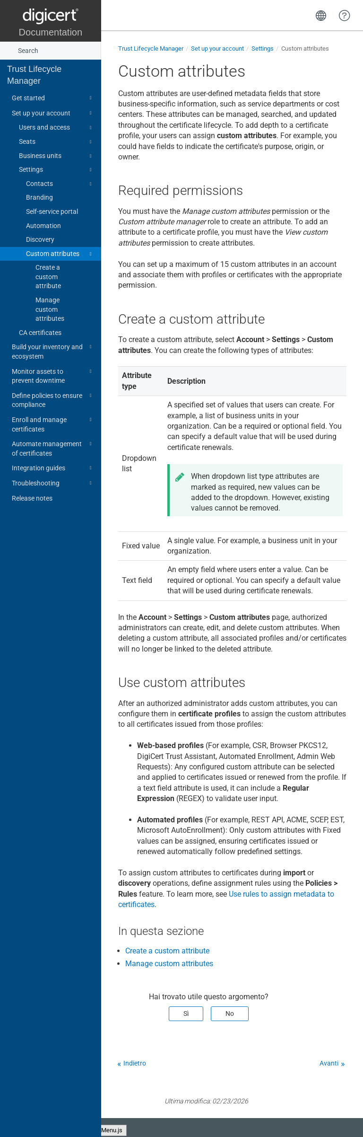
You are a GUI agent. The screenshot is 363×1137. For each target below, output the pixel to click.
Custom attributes (60, 254)
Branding (39, 197)
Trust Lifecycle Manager (34, 75)
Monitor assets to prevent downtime (53, 375)
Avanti (329, 1063)
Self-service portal (52, 211)
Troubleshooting (53, 483)
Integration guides (53, 468)
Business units (57, 156)
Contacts (60, 184)
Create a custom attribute (48, 277)
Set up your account (53, 113)
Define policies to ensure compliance (53, 399)
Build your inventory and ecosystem (53, 351)
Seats (57, 142)
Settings (57, 170)
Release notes (32, 498)
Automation (43, 225)
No (229, 1013)
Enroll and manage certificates (53, 423)
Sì (186, 1013)
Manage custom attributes (49, 309)
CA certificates (40, 332)
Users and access (57, 128)
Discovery (40, 239)
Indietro (134, 1063)
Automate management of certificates (53, 448)
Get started (53, 98)
